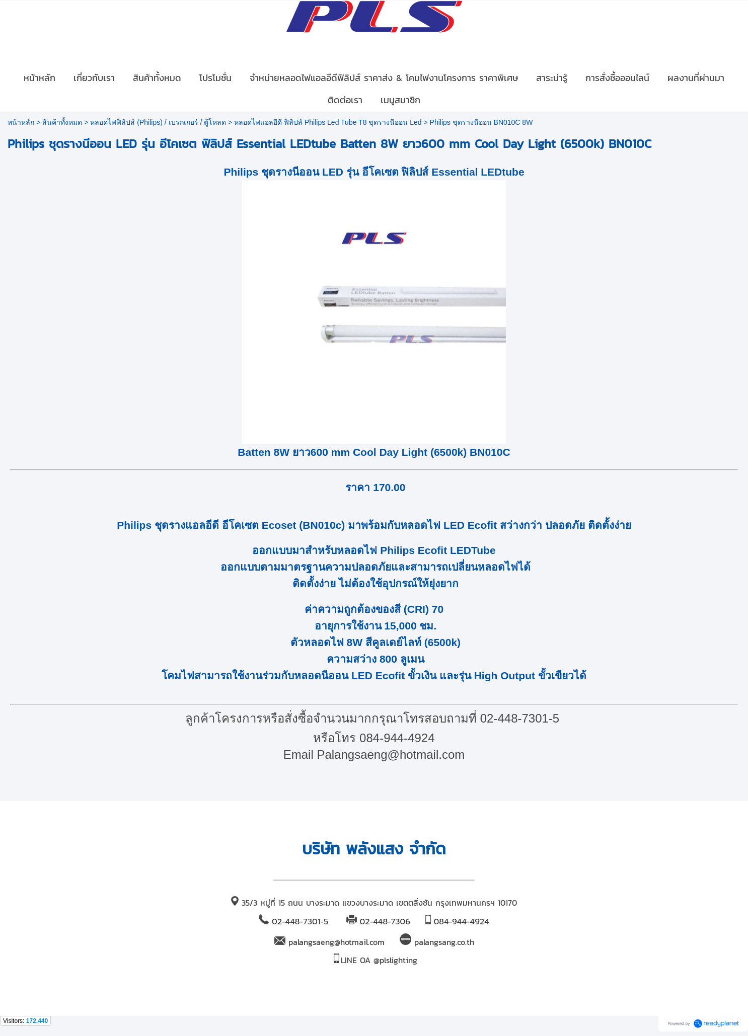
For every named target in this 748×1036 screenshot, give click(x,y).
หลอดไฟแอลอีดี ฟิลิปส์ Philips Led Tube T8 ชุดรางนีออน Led (327, 122)
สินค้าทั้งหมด (62, 122)
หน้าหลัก (21, 122)
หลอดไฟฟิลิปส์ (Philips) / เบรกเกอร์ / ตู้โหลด (158, 122)
